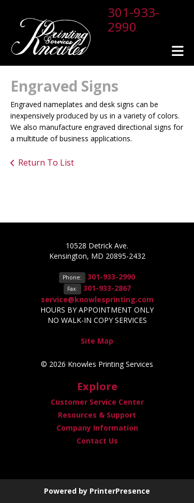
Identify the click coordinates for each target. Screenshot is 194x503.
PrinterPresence (119, 491)
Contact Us (97, 441)
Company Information (97, 428)
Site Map (97, 341)
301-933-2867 (107, 288)
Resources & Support (97, 415)
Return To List (46, 162)
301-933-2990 (133, 19)
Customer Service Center (97, 402)
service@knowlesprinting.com (97, 299)
